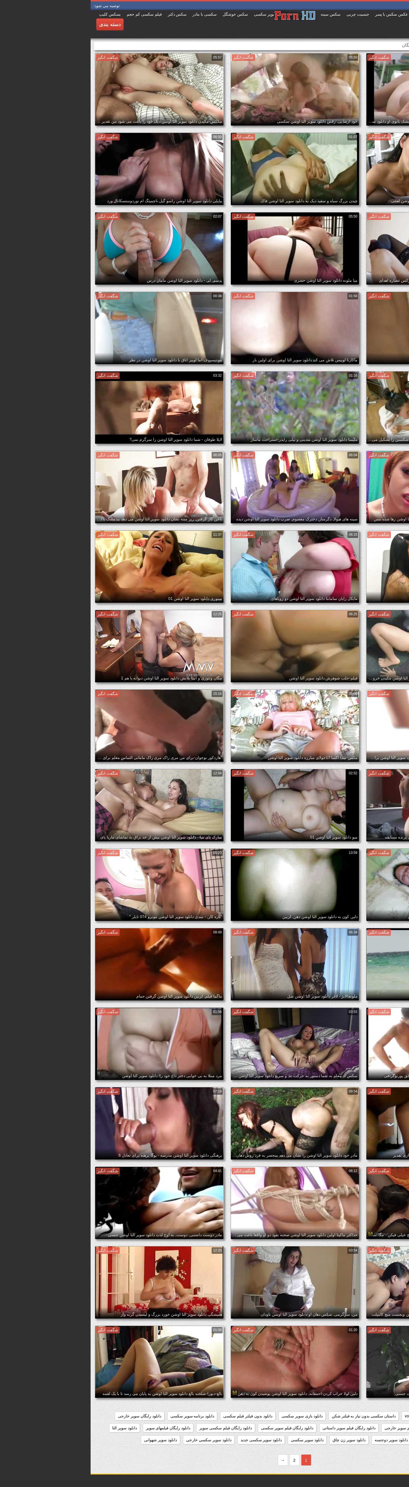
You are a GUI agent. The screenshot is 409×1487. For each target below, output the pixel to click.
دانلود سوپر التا (34, 1428)
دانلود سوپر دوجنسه (300, 1440)
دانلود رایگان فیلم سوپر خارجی (320, 1428)
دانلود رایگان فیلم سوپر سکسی (196, 1428)
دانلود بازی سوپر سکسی (211, 1416)
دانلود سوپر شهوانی (69, 1440)
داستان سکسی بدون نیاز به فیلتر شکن (273, 1416)
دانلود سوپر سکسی (216, 1440)
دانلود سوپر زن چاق (258, 1440)
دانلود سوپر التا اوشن (384, 1440)
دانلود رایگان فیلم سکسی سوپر (135, 1428)
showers (342, 1416)
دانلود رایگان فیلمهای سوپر (77, 1428)
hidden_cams (390, 1416)
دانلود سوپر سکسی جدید (170, 1440)
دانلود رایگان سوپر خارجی (49, 1416)
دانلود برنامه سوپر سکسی (102, 1416)
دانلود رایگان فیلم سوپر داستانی (258, 1428)
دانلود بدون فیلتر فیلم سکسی (157, 1416)
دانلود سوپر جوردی (342, 1440)
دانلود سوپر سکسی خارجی (118, 1440)
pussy (364, 1416)
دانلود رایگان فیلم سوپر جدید (378, 1428)
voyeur (320, 1416)
